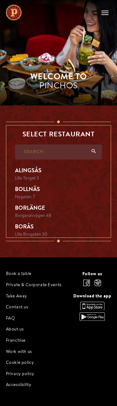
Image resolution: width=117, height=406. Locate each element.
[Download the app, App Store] (92, 309)
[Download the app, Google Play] (92, 319)
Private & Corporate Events (34, 285)
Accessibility (19, 385)
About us (15, 329)
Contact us (17, 307)
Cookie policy (20, 362)
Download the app (92, 296)
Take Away (16, 296)
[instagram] (97, 283)
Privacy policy (20, 374)
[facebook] (86, 283)
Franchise (16, 340)
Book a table (19, 273)
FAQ (10, 318)
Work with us (19, 352)
